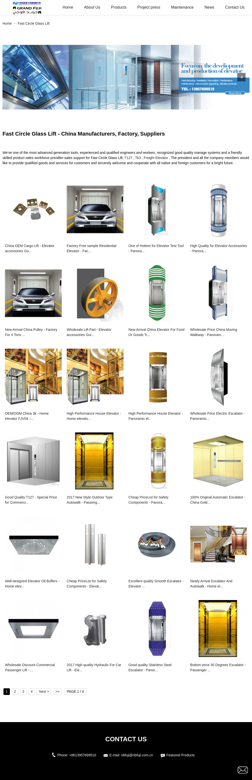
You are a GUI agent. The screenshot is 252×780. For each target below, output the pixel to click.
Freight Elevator (156, 158)
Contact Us (235, 7)
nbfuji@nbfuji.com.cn (137, 755)
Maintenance (182, 7)
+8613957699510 (82, 755)
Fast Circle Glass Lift (33, 23)
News (209, 7)
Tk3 (138, 158)
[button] (241, 77)
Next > (44, 691)
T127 (128, 158)
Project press (148, 7)
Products (118, 7)
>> (57, 691)
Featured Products (180, 755)
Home (68, 7)
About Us (92, 7)
